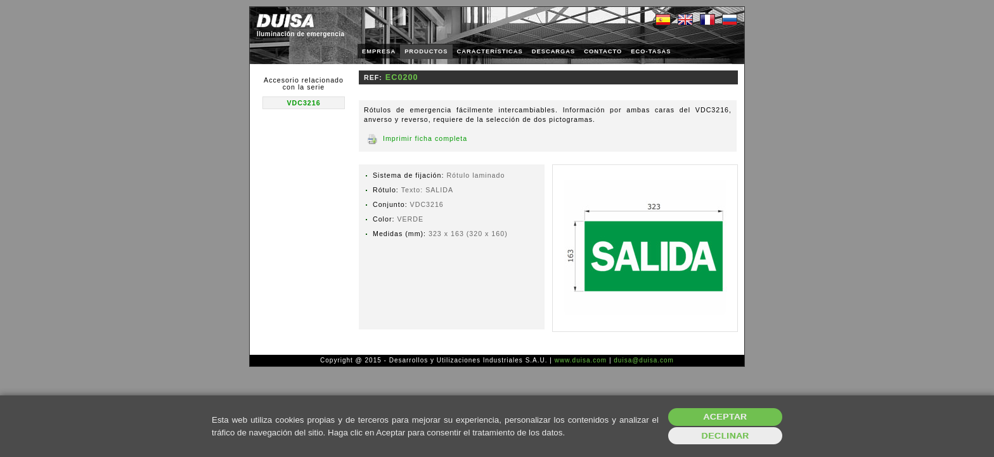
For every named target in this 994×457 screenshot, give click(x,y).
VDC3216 (303, 103)
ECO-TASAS (651, 51)
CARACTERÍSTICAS (490, 51)
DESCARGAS (554, 51)
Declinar (725, 435)
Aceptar (725, 416)
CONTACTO (603, 51)
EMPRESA (379, 51)
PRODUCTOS (426, 51)
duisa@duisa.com (644, 360)
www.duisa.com (581, 360)
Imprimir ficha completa (425, 138)
